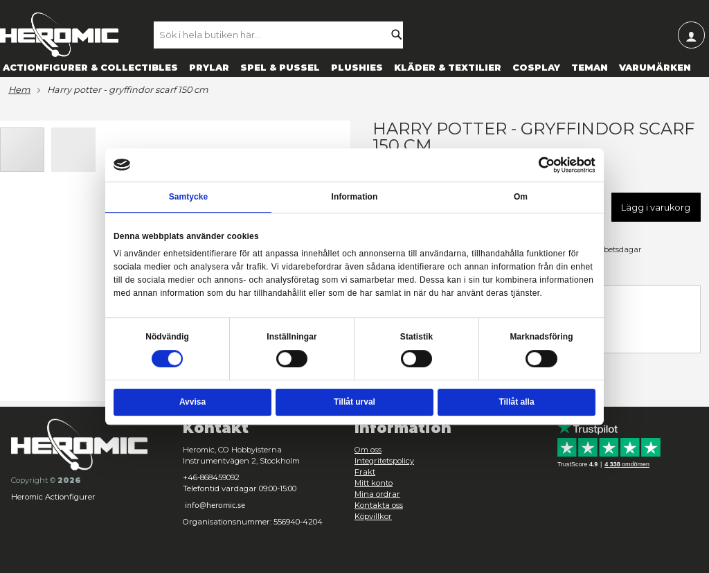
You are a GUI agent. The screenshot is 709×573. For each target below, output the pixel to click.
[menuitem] (90, 67)
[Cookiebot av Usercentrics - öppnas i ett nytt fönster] (547, 165)
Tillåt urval (354, 402)
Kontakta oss (378, 505)
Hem (19, 90)
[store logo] (59, 34)
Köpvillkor (373, 516)
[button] (73, 149)
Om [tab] (521, 197)
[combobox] (284, 34)
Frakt (364, 472)
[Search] (400, 34)
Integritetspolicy (384, 461)
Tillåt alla (516, 402)
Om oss (368, 450)
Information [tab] (355, 197)
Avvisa (192, 402)
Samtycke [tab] (188, 197)
